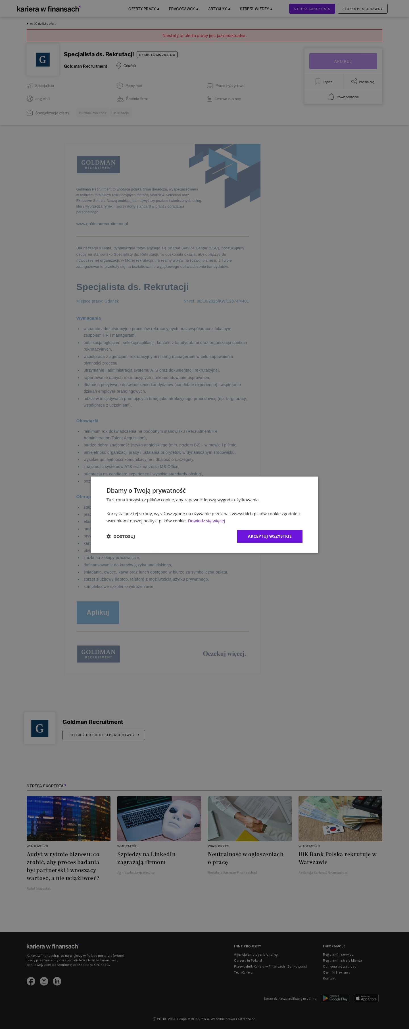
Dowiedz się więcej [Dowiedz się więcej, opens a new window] (206, 520)
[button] (121, 536)
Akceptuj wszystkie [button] (270, 536)
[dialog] (204, 514)
